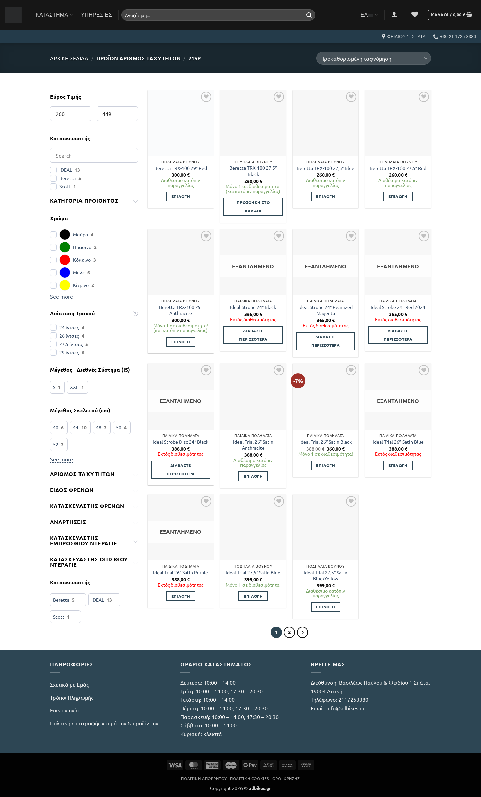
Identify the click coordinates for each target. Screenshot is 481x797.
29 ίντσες (69, 352)
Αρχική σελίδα (69, 58)
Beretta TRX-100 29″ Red (180, 168)
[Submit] (309, 15)
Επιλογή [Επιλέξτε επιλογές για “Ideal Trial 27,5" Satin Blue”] (253, 596)
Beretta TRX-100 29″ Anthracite (180, 310)
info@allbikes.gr (345, 708)
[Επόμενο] (302, 632)
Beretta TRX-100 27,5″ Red (398, 168)
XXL (74, 387)
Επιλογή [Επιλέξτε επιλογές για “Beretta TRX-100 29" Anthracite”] (180, 341)
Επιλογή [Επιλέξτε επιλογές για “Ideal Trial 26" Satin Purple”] (180, 596)
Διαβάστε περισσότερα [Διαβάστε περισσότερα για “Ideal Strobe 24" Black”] (253, 335)
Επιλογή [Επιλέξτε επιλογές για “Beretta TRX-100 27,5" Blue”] (325, 196)
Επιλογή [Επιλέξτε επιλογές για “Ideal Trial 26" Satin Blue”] (397, 465)
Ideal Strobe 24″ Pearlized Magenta (325, 310)
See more (61, 296)
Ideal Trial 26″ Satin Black (325, 442)
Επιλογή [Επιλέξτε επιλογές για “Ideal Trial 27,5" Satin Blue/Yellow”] (325, 606)
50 (118, 427)
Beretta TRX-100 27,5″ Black (253, 171)
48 (98, 427)
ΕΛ (369, 15)
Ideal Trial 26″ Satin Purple (180, 572)
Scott (65, 186)
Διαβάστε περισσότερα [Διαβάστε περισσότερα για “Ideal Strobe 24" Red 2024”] (398, 335)
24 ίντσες (69, 327)
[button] (394, 14)
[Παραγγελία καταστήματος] (373, 58)
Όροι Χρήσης (286, 778)
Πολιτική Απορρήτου (204, 778)
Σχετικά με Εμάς (69, 684)
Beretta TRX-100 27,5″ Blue (325, 168)
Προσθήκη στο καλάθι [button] (253, 206)
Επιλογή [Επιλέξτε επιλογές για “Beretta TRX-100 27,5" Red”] (397, 196)
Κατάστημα (54, 15)
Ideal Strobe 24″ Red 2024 (398, 307)
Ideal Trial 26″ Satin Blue (398, 442)
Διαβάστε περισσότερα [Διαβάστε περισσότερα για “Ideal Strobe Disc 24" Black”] (181, 469)
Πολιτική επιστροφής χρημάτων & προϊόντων (104, 723)
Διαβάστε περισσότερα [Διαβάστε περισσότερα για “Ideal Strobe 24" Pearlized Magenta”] (325, 341)
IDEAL (65, 170)
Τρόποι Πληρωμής (71, 697)
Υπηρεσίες (96, 15)
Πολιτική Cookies (249, 778)
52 (55, 444)
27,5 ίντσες (71, 344)
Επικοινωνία (64, 710)
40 (55, 427)
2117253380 (353, 699)
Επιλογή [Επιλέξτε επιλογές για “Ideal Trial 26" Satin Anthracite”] (253, 476)
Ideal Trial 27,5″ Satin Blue (253, 572)
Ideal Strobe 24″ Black (253, 307)
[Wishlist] (414, 14)
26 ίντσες (69, 336)
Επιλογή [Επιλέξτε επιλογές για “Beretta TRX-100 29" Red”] (180, 196)
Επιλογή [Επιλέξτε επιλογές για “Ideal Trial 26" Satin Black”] (325, 465)
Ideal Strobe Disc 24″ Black (180, 442)
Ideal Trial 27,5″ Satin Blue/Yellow (325, 575)
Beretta (67, 178)
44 (75, 427)
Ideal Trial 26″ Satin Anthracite (253, 445)
